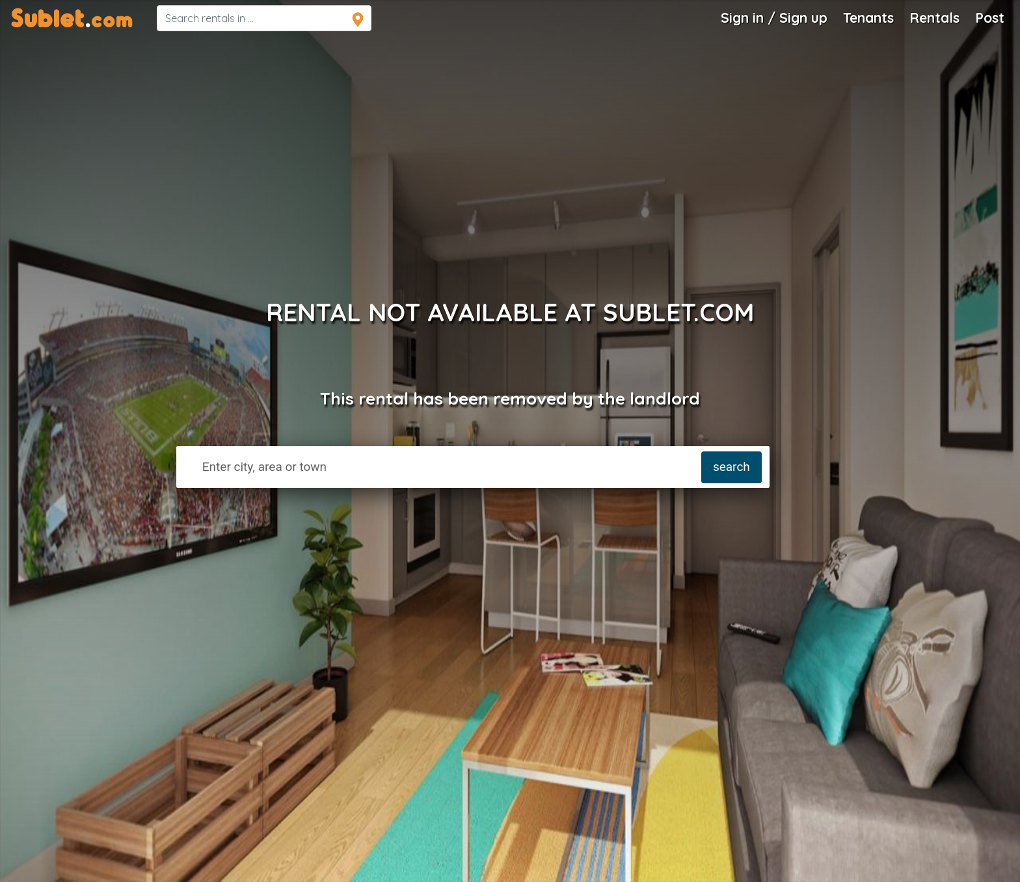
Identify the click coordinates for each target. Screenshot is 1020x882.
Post (989, 17)
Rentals (934, 17)
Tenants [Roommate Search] (868, 17)
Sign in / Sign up (774, 17)
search (731, 466)
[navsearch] (264, 18)
